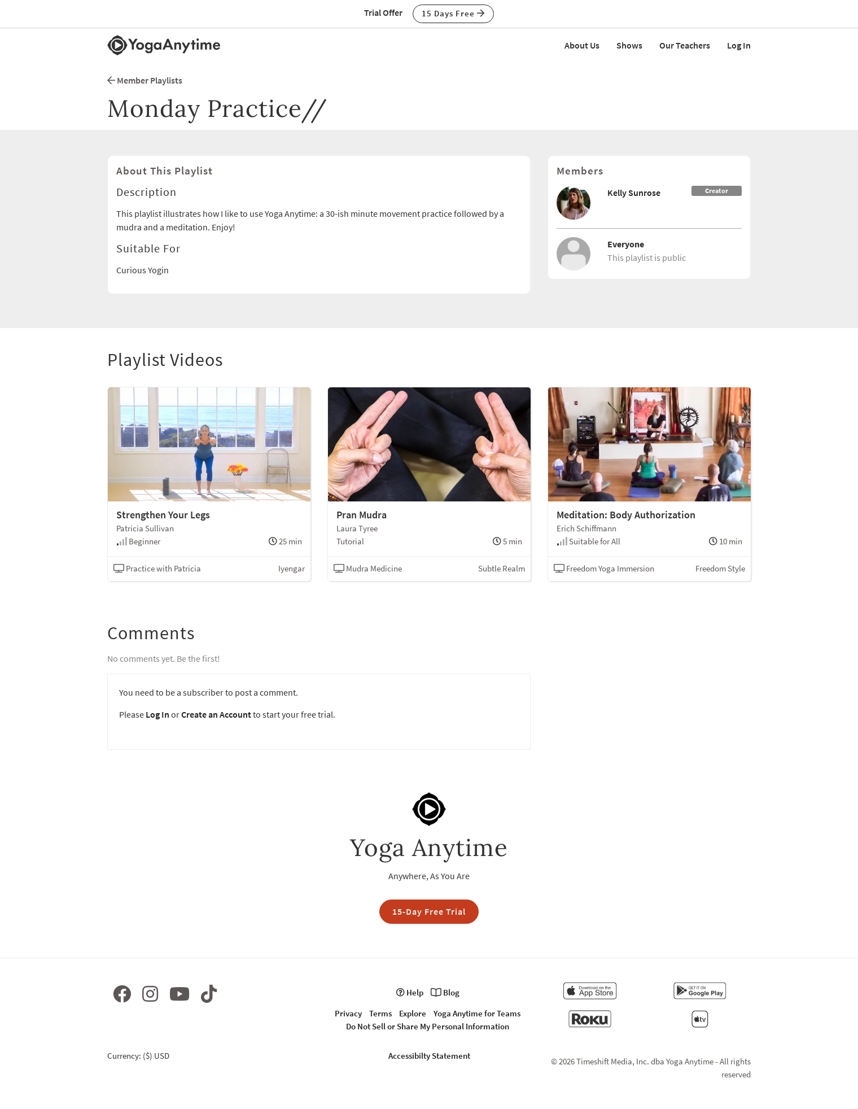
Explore (412, 1013)
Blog (445, 992)
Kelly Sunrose (633, 192)
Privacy (348, 1013)
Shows (629, 45)
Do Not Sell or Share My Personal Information (427, 1026)
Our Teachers (684, 45)
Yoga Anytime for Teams (477, 1013)
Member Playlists (144, 80)
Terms (380, 1013)
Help (409, 992)
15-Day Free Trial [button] (429, 911)
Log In (739, 45)
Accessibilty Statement (429, 1055)
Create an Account (216, 714)
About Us (581, 45)
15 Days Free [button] (453, 13)
